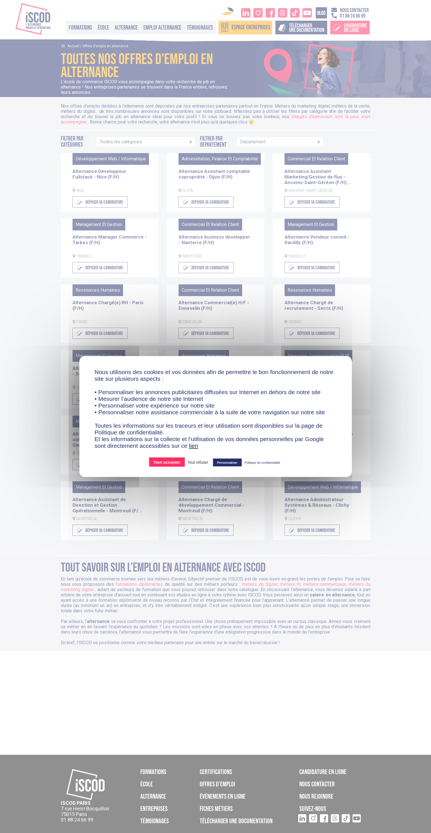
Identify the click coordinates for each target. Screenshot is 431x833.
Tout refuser (197, 462)
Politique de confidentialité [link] (262, 462)
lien (193, 445)
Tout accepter (166, 462)
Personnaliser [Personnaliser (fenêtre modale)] (227, 462)
